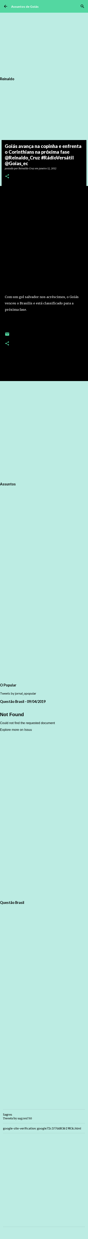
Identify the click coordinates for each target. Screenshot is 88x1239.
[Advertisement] (44, 431)
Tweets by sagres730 (17, 1118)
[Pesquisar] (82, 6)
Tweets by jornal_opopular (18, 693)
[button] (7, 176)
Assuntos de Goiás (25, 6)
